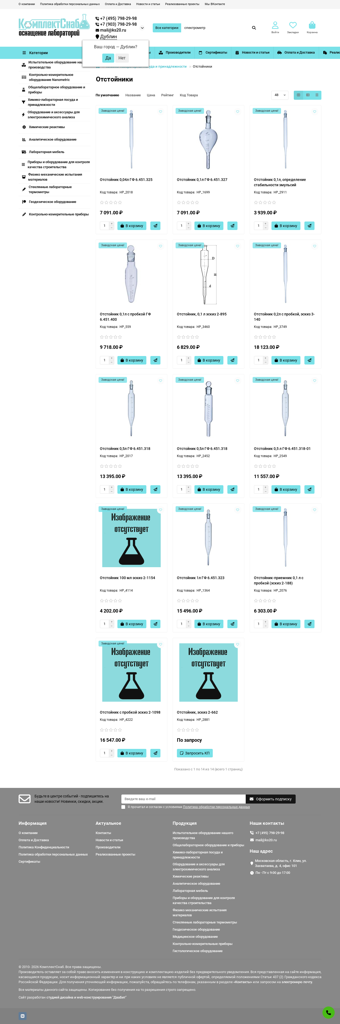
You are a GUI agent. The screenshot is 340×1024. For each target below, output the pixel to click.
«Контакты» (242, 982)
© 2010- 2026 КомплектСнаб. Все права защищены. (60, 967)
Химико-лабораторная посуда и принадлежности (50, 102)
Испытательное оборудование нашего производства (55, 64)
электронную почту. (297, 982)
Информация (33, 823)
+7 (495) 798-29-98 (270, 833)
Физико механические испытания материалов (52, 176)
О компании (27, 4)
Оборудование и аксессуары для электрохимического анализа (51, 114)
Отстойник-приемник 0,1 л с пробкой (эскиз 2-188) (278, 580)
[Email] (183, 799)
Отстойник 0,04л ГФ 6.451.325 (126, 179)
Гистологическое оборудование (198, 951)
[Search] (220, 27)
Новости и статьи (148, 4)
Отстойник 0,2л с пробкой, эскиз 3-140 (284, 317)
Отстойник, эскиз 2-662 (197, 712)
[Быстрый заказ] (155, 226)
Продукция (185, 823)
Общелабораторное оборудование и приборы (53, 89)
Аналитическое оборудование (49, 139)
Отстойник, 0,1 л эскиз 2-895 (202, 314)
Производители (192, 52)
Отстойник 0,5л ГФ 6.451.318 (125, 448)
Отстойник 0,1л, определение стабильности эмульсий (280, 182)
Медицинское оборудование (195, 937)
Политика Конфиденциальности (44, 847)
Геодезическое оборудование (49, 202)
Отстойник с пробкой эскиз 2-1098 (130, 712)
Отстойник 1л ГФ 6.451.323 (200, 578)
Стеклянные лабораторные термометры (47, 189)
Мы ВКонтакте (215, 4)
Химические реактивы (43, 127)
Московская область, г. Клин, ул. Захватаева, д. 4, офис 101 (281, 863)
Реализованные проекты (182, 4)
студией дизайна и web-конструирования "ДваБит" (86, 997)
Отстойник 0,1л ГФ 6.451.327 (202, 179)
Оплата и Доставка (118, 4)
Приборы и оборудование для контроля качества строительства (56, 164)
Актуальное (108, 823)
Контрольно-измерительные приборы (55, 214)
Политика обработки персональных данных (70, 4)
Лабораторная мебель (43, 152)
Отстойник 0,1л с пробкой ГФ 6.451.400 (125, 317)
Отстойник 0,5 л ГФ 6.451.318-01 (282, 448)
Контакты (150, 52)
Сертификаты (237, 52)
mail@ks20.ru (111, 30)
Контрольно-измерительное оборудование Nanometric (47, 77)
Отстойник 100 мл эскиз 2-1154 (127, 578)
